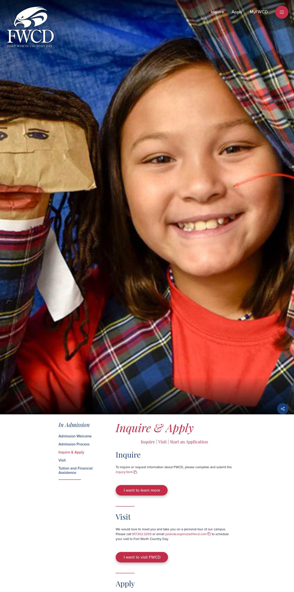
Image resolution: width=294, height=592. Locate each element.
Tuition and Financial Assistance (75, 470)
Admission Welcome (75, 436)
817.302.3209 (142, 527)
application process (130, 588)
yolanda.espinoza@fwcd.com (187, 527)
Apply (237, 12)
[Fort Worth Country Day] (31, 28)
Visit (62, 460)
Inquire (217, 12)
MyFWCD (259, 12)
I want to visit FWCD (144, 548)
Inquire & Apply (71, 452)
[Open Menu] (281, 12)
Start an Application (189, 441)
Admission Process (73, 444)
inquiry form (124, 472)
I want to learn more (144, 487)
